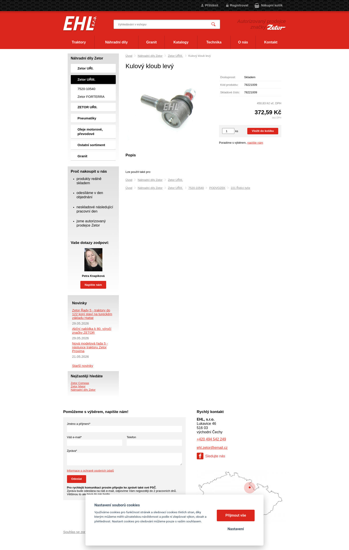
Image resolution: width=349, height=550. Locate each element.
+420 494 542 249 (211, 439)
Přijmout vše (235, 515)
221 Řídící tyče (240, 188)
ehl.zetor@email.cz (212, 448)
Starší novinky (82, 366)
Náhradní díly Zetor (150, 55)
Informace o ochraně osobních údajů (90, 470)
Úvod (129, 55)
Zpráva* (72, 450)
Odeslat (76, 478)
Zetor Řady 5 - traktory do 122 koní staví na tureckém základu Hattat (92, 314)
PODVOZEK (217, 188)
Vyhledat (214, 24)
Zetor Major (78, 386)
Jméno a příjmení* (79, 423)
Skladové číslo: (230, 92)
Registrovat (239, 5)
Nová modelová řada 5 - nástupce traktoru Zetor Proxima (90, 347)
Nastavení (235, 529)
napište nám (255, 142)
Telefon (131, 437)
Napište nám (93, 284)
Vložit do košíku (263, 131)
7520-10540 (196, 188)
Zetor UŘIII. (175, 55)
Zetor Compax (80, 383)
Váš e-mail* (74, 437)
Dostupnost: (228, 77)
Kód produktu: (229, 84)
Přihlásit (211, 5)
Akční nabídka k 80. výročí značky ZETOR (91, 330)
